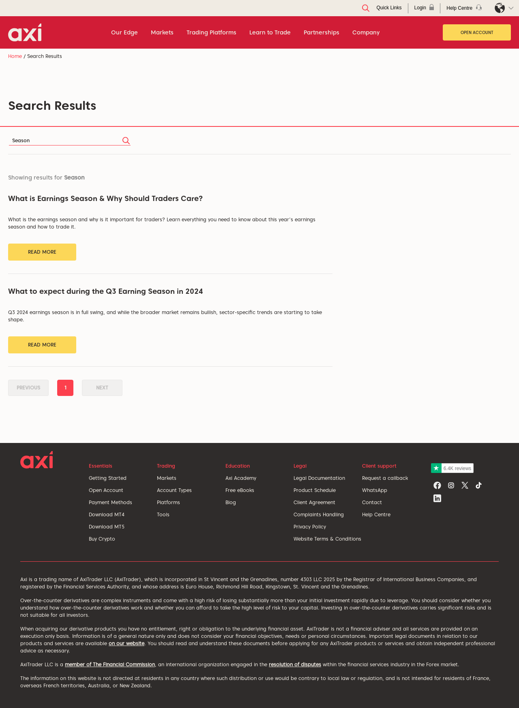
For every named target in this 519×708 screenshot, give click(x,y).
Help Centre (376, 514)
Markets (166, 478)
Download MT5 (106, 527)
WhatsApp (374, 490)
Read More (42, 252)
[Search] (70, 140)
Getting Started (108, 478)
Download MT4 (106, 514)
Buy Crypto (102, 539)
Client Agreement (314, 502)
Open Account (477, 32)
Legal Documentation (319, 478)
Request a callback (385, 478)
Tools (163, 514)
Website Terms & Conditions (327, 539)
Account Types (174, 490)
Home (15, 56)
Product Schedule (315, 490)
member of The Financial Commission (110, 664)
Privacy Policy (310, 527)
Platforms (168, 502)
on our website (126, 643)
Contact (372, 502)
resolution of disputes (295, 664)
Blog (230, 502)
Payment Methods (110, 502)
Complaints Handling (319, 514)
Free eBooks (239, 490)
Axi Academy (240, 478)
